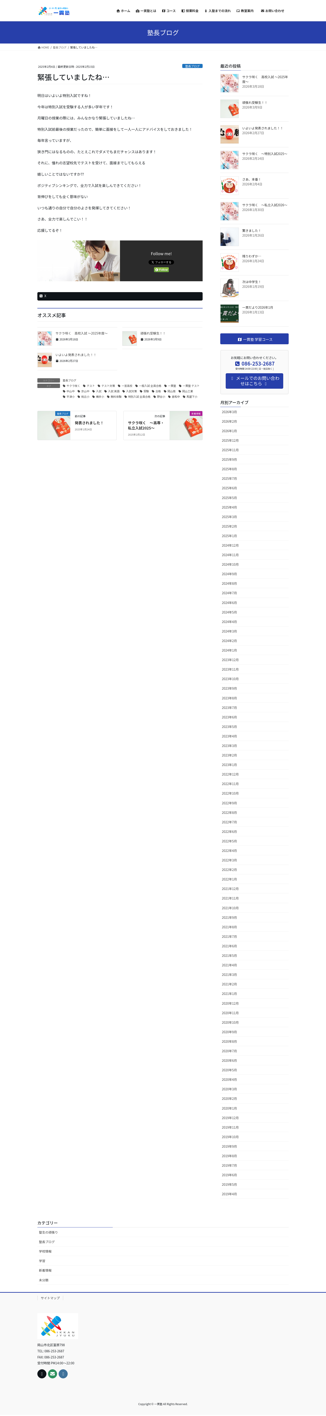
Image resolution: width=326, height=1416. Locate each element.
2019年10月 (230, 1137)
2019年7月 (229, 1165)
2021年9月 (229, 917)
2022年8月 (229, 812)
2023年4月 (229, 736)
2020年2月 (229, 1098)
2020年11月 (230, 1013)
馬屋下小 (192, 396)
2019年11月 (230, 1127)
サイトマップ (50, 1298)
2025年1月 (229, 535)
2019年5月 (229, 1184)
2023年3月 (229, 745)
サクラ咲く (73, 386)
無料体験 (116, 396)
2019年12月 (230, 1117)
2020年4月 (229, 1079)
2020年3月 (229, 1089)
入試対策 (131, 391)
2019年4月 (229, 1194)
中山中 (71, 391)
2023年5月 (229, 726)
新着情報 (45, 1270)
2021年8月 (229, 927)
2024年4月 (229, 621)
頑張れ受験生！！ (153, 333)
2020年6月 (229, 1060)
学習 (42, 1260)
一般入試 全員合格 (150, 386)
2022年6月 (229, 831)
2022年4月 (229, 850)
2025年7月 (229, 478)
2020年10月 (230, 1022)
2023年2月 (229, 755)
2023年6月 (229, 717)
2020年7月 (229, 1051)
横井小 (100, 396)
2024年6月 (229, 602)
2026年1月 (229, 431)
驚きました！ (251, 230)
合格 (158, 391)
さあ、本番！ (251, 179)
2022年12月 (230, 774)
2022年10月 (230, 793)
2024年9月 (229, 574)
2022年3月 (229, 860)
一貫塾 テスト (191, 386)
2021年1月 (229, 993)
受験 (146, 391)
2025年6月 (229, 488)
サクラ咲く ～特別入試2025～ (264, 153)
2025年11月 (230, 450)
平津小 (71, 396)
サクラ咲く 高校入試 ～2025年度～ (81, 333)
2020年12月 (230, 1003)
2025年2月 (229, 526)
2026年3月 (229, 412)
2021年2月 (229, 984)
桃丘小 (85, 396)
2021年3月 (229, 974)
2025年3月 (229, 516)
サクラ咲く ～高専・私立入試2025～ (146, 425)
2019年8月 (229, 1156)
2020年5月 (229, 1070)
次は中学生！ (251, 281)
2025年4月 (229, 507)
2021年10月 (230, 908)
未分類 (43, 1280)
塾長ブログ (192, 66)
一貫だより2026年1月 (257, 307)
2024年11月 (230, 555)
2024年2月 (229, 640)
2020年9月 (229, 1032)
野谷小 (161, 396)
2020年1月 (229, 1108)
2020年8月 (229, 1041)
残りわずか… (251, 256)
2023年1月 (229, 764)
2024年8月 (229, 583)
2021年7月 (229, 936)
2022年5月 (229, 841)
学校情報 (45, 1251)
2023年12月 (230, 659)
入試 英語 (114, 391)
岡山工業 (187, 391)
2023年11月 (230, 669)
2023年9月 (229, 688)
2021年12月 (230, 888)
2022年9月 (229, 803)
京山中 (85, 391)
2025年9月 (229, 459)
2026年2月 (229, 421)
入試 (98, 391)
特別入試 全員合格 (139, 396)
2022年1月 (229, 879)
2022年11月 (230, 783)
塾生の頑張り (48, 1232)
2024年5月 (229, 612)
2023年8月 (229, 698)
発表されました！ (89, 422)
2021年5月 (229, 955)
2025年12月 (230, 440)
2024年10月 (230, 564)
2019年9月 (229, 1146)
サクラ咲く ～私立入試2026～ (264, 205)
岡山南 (172, 391)
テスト (91, 386)
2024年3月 (229, 631)
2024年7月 (229, 593)
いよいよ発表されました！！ (75, 354)
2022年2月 (229, 869)
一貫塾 (172, 386)
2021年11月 (230, 898)
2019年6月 (229, 1175)
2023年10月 (230, 678)
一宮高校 (127, 386)
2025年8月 (229, 469)
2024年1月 (229, 650)
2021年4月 (229, 965)
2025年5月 (229, 497)
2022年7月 (229, 822)
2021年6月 (229, 946)
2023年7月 (229, 707)
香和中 (176, 396)
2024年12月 (230, 545)
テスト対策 (108, 386)
